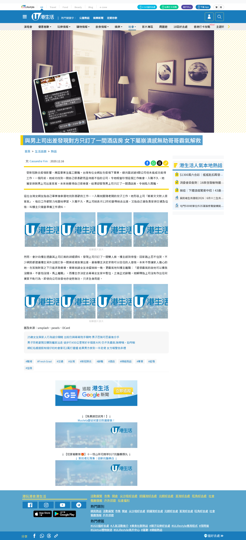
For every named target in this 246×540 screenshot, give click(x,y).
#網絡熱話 (156, 530)
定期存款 (112, 18)
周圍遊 (163, 27)
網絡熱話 (126, 361)
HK (41, 7)
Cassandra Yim (39, 161)
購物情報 (82, 27)
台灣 (72, 361)
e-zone (103, 7)
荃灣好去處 (182, 496)
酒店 (112, 361)
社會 (131, 27)
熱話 (54, 151)
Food (65, 7)
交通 (60, 361)
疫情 (152, 361)
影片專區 (147, 27)
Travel (53, 7)
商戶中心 (187, 6)
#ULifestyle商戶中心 (127, 530)
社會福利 (123, 500)
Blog (90, 7)
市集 (107, 496)
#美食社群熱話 (139, 526)
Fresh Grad (45, 361)
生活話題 (40, 151)
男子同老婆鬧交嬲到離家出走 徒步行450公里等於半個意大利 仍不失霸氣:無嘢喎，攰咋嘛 (81, 342)
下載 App (204, 6)
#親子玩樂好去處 (159, 526)
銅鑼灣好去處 (148, 496)
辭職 (100, 361)
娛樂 (117, 27)
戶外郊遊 (110, 500)
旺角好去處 (199, 496)
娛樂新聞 (98, 18)
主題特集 (221, 27)
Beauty (78, 7)
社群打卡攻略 (171, 6)
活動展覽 (96, 496)
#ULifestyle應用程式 (185, 526)
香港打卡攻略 (202, 27)
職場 (29, 361)
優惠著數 (43, 27)
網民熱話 (96, 511)
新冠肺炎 (86, 361)
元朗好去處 (166, 496)
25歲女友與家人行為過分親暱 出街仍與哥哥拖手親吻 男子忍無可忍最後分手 (73, 337)
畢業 (140, 361)
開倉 (115, 496)
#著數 (144, 530)
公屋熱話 (84, 18)
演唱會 (28, 27)
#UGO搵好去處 (100, 526)
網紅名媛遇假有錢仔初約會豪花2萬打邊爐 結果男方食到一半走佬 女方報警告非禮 (76, 348)
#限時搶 (204, 526)
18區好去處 (181, 27)
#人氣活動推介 (119, 526)
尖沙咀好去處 (128, 496)
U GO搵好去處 (148, 6)
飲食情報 (101, 27)
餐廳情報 (96, 500)
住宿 (29, 368)
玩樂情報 (62, 27)
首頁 (27, 151)
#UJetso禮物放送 (101, 530)
